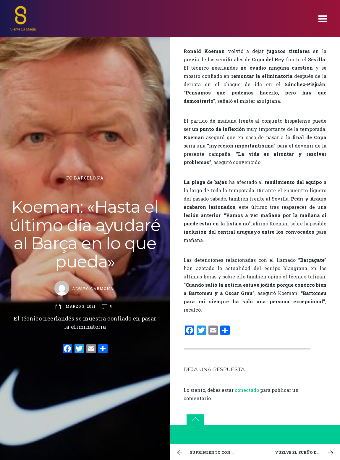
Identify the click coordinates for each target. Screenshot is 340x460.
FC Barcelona (85, 178)
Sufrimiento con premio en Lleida (215, 453)
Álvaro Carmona (92, 288)
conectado (247, 390)
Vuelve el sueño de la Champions (307, 453)
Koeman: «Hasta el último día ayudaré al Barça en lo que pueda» (85, 234)
